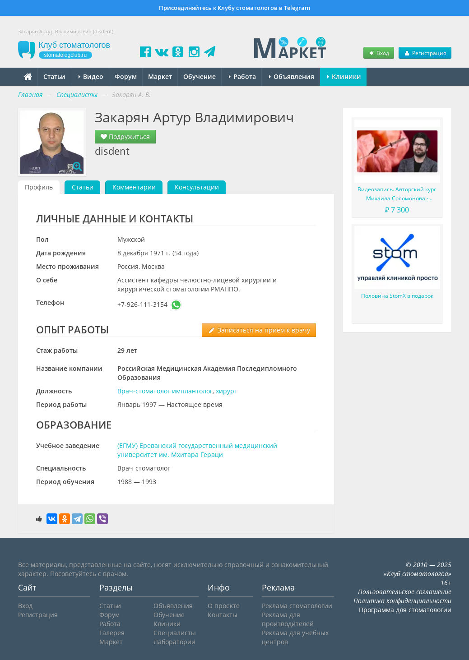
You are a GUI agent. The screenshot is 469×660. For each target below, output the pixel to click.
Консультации (197, 187)
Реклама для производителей (288, 619)
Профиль (39, 187)
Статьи (54, 76)
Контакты (222, 614)
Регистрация (425, 52)
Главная (30, 94)
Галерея (112, 632)
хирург (226, 391)
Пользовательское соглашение (404, 591)
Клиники (344, 76)
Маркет (160, 76)
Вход (378, 52)
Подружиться (125, 136)
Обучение (199, 76)
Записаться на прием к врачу (259, 330)
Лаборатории (174, 641)
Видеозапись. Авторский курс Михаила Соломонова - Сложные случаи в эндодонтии (397, 194)
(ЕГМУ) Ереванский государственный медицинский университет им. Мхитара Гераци (197, 450)
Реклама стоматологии (297, 605)
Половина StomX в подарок (397, 296)
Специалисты (174, 632)
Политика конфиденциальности (402, 600)
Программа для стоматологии (405, 609)
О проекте (224, 605)
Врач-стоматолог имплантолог (165, 391)
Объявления (291, 76)
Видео (91, 76)
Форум (126, 76)
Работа (242, 76)
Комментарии (134, 187)
